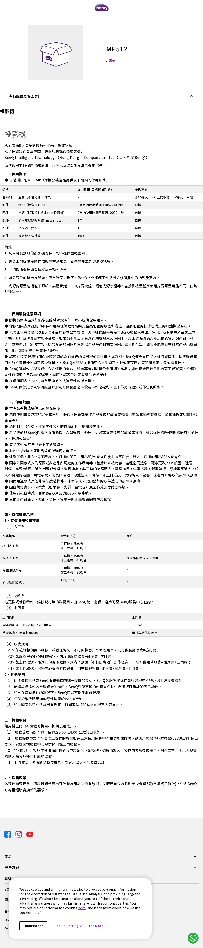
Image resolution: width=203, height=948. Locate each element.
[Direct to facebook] (8, 834)
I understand (33, 926)
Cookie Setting (68, 926)
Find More (97, 926)
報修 (112, 60)
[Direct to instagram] (19, 834)
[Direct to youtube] (29, 834)
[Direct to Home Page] (102, 8)
